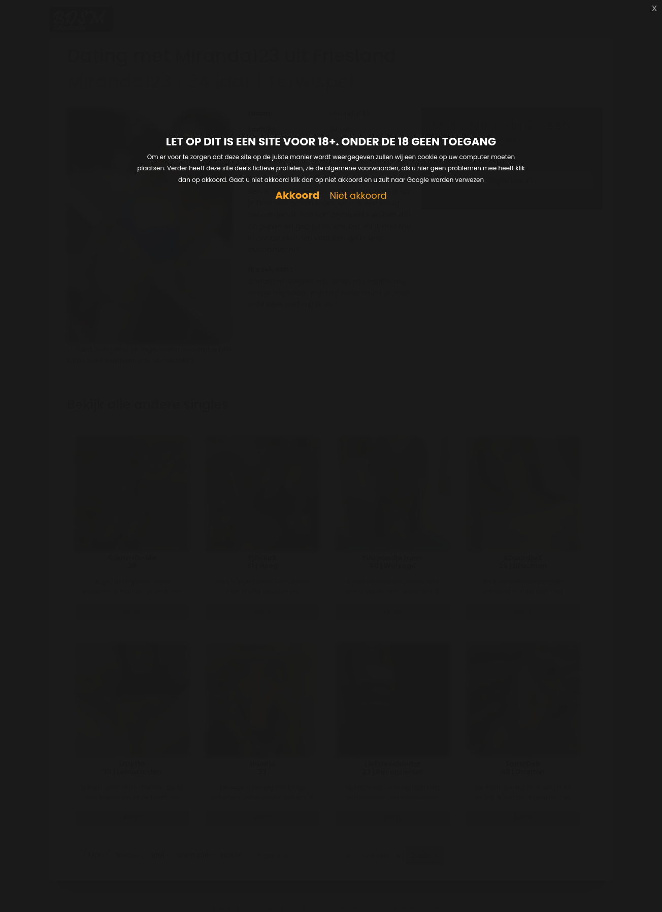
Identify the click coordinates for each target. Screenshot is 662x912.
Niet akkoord (357, 196)
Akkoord (297, 195)
